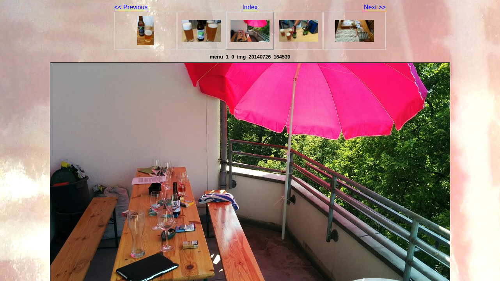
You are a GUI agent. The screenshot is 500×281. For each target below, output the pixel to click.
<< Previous (130, 7)
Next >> (375, 7)
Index (249, 7)
